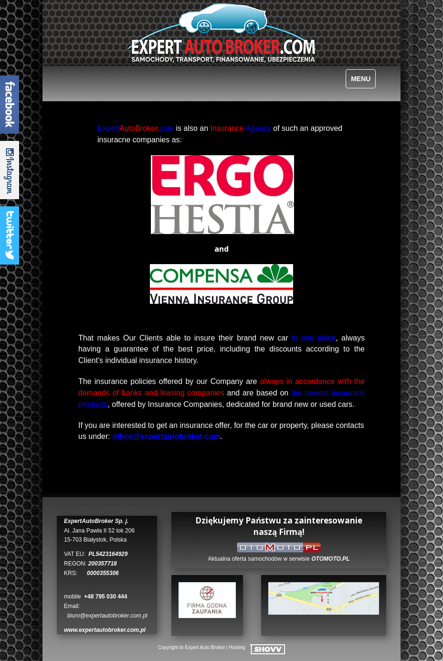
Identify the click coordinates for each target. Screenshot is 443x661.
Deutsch (89, 78)
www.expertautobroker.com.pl (105, 630)
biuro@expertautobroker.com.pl (107, 615)
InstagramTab (9, 170)
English (76, 78)
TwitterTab (9, 235)
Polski (63, 78)
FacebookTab (9, 104)
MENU (360, 79)
